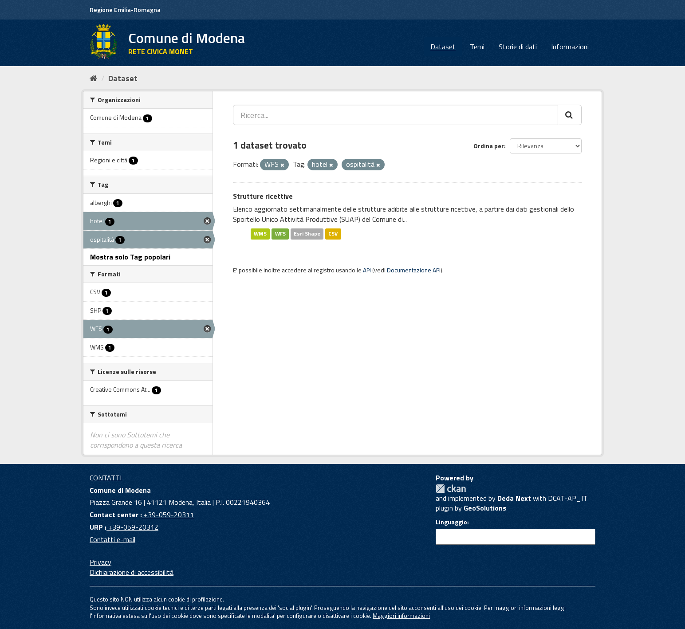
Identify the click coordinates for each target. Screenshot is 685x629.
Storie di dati (518, 46)
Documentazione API (414, 270)
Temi (477, 46)
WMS (260, 233)
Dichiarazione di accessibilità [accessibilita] (131, 572)
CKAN (451, 488)
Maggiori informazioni (401, 615)
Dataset (443, 46)
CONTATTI (106, 477)
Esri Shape (307, 233)
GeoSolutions (485, 508)
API (367, 270)
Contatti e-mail (112, 539)
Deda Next (514, 498)
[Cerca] (570, 115)
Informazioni (570, 46)
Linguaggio (451, 522)
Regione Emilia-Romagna (125, 9)
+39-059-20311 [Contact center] (168, 514)
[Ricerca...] (395, 115)
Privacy (100, 562)
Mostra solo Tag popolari (130, 257)
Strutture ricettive (263, 196)
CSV (333, 233)
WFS (280, 233)
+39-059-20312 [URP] (132, 527)
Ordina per (488, 145)
